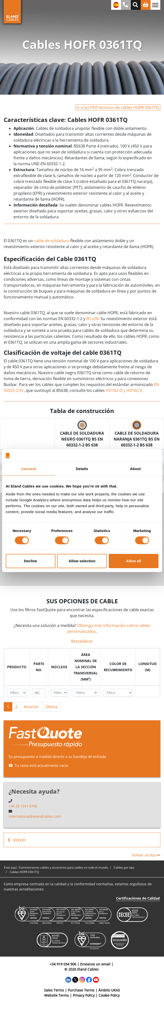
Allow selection (82, 561)
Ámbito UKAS (109, 990)
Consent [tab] (28, 469)
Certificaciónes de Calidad (138, 898)
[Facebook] (89, 979)
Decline (30, 561)
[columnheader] (17, 666)
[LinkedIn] (68, 979)
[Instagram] (82, 979)
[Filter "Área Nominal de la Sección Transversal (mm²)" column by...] (85, 692)
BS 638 (92, 318)
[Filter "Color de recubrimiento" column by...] (118, 692)
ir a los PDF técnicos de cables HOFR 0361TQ (118, 107)
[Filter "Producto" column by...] (17, 692)
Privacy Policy (84, 995)
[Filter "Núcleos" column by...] (59, 692)
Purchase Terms (81, 990)
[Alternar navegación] (155, 5)
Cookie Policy (109, 995)
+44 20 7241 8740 (23, 806)
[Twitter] (75, 979)
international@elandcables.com (35, 816)
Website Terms (56, 995)
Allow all (133, 561)
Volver (17, 840)
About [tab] (135, 469)
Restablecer (82, 641)
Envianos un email (95, 964)
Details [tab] (82, 469)
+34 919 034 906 (63, 964)
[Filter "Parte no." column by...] (38, 692)
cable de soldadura (51, 240)
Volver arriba (146, 855)
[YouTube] (96, 979)
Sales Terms (54, 990)
